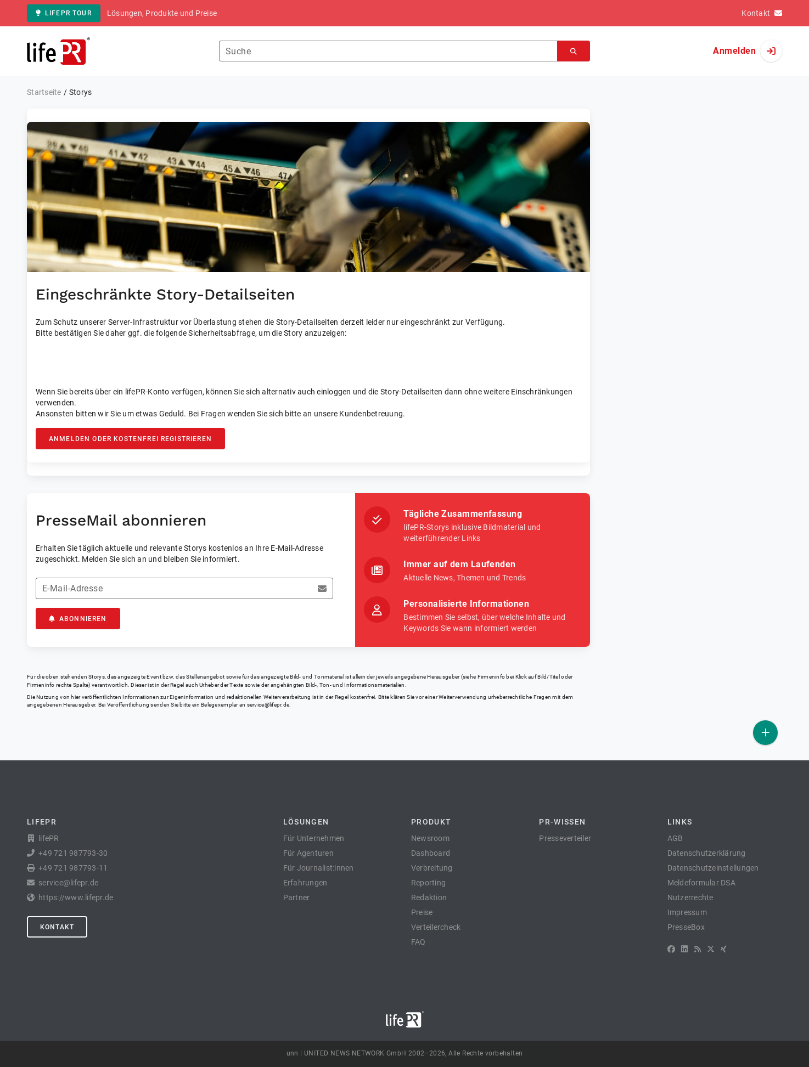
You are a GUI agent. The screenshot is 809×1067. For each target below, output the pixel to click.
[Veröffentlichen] (765, 732)
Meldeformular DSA (701, 882)
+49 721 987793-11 (73, 867)
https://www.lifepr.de (75, 897)
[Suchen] (573, 51)
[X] (711, 949)
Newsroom (430, 838)
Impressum (687, 912)
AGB (675, 838)
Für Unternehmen (314, 838)
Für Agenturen (308, 853)
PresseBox (686, 927)
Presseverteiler (565, 838)
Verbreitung (432, 867)
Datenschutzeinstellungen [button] (713, 867)
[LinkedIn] (684, 949)
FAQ (418, 942)
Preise (422, 912)
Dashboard (430, 853)
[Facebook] (671, 949)
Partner (296, 897)
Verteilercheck (436, 927)
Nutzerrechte (690, 897)
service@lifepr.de (268, 705)
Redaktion (429, 897)
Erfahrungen (305, 882)
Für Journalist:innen (318, 867)
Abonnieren (78, 619)
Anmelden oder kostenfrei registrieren (130, 439)
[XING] (724, 949)
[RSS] (697, 949)
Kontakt (57, 927)
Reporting (428, 882)
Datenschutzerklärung (706, 853)
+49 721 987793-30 (73, 853)
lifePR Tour (64, 13)
